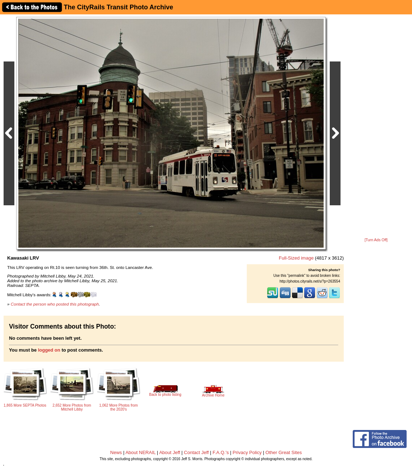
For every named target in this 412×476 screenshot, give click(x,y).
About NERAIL (140, 452)
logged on (49, 350)
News (116, 452)
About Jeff (169, 452)
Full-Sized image (296, 258)
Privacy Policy (247, 452)
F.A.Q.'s (221, 452)
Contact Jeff (196, 452)
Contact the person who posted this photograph (55, 304)
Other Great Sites (283, 452)
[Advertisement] (376, 126)
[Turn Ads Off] (376, 240)
